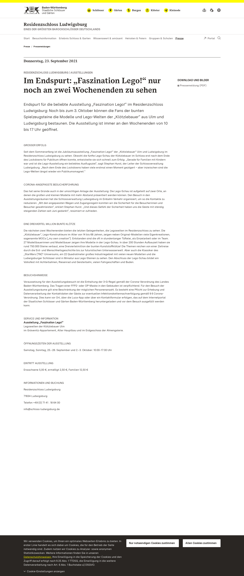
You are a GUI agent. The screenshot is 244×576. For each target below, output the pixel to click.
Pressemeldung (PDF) (193, 85)
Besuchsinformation (44, 38)
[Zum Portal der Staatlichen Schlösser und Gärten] (45, 10)
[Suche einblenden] (219, 38)
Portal (209, 39)
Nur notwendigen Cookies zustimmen (152, 543)
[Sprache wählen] (219, 10)
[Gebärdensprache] (212, 10)
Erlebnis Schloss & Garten (75, 38)
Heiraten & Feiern (135, 38)
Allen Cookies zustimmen (201, 543)
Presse (179, 38)
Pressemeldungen (41, 46)
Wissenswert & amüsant (108, 38)
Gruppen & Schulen (161, 38)
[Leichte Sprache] (204, 10)
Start (27, 38)
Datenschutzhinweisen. (38, 556)
